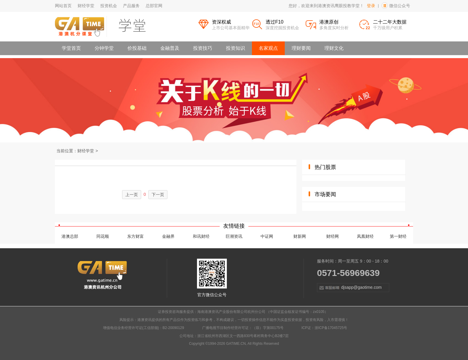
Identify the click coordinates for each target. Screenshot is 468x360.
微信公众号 (399, 5)
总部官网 (154, 5)
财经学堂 (86, 5)
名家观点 (268, 48)
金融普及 (169, 48)
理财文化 (334, 48)
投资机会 (108, 5)
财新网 (299, 236)
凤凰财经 (365, 236)
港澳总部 (69, 236)
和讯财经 (201, 236)
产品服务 (131, 5)
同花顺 (102, 236)
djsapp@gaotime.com (349, 287)
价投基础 (137, 48)
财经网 (332, 236)
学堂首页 (71, 48)
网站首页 (63, 5)
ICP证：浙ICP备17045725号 (324, 328)
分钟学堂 (104, 48)
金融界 (168, 236)
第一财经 (398, 236)
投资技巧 (202, 48)
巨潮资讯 (234, 236)
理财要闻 (301, 48)
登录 (371, 5)
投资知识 (235, 48)
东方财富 (135, 236)
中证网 (267, 236)
